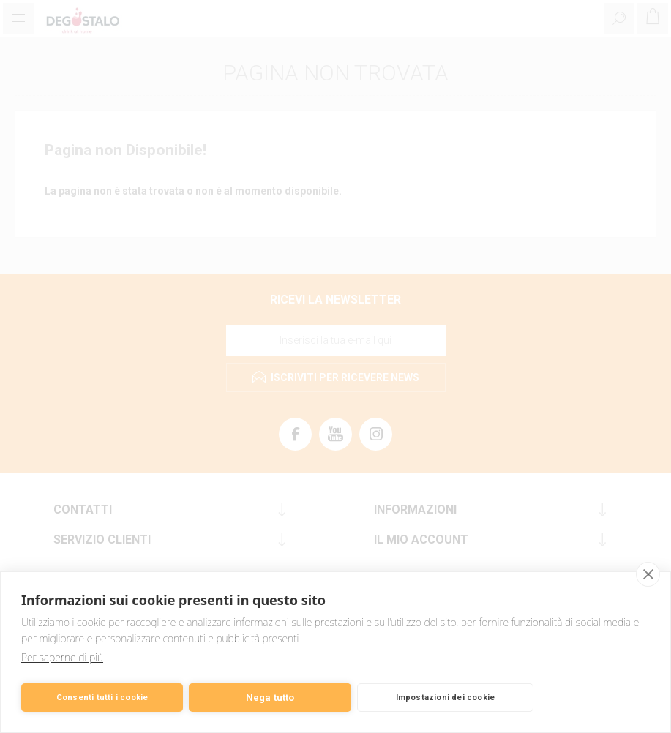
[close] (648, 574)
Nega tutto (270, 697)
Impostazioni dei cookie (445, 697)
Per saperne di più (62, 657)
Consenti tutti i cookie (102, 697)
